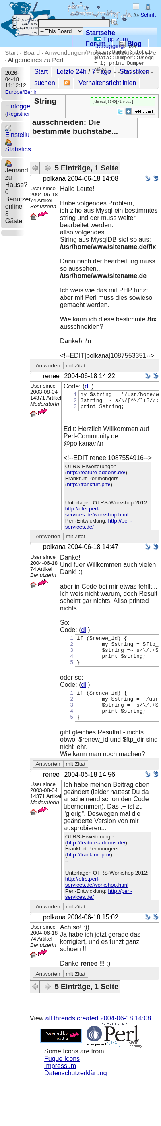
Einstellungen (24, 131)
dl (87, 387)
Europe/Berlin (21, 92)
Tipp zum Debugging (111, 42)
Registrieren (21, 114)
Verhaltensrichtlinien (107, 82)
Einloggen (19, 106)
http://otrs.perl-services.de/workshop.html (96, 516)
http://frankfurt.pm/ (88, 489)
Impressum (60, 1082)
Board (31, 52)
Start (11, 52)
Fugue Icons (62, 1075)
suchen (44, 82)
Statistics (18, 146)
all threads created (98, 1034)
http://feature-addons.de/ (96, 477)
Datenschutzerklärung (75, 1089)
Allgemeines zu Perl (35, 59)
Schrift (144, 15)
